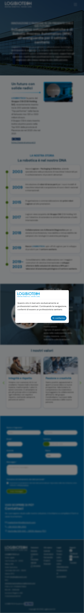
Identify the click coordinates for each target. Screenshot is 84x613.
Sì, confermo (58, 318)
